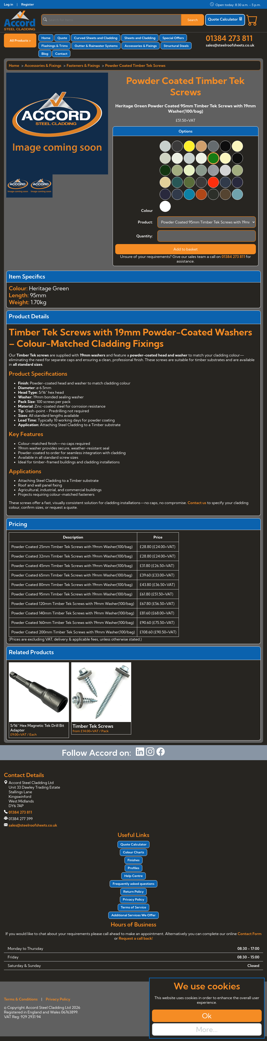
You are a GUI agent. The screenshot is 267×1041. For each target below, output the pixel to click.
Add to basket (186, 249)
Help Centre (133, 876)
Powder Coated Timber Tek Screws (135, 65)
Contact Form (249, 933)
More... (206, 1029)
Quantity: (144, 236)
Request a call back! (136, 938)
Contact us (197, 502)
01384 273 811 (229, 38)
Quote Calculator (225, 19)
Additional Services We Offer (133, 915)
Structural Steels (176, 46)
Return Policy (133, 891)
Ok (207, 1015)
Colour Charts (133, 852)
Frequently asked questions (133, 884)
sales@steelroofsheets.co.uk (230, 45)
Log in (8, 4)
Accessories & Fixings (140, 46)
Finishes (133, 860)
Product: (145, 222)
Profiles (133, 868)
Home (45, 38)
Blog (44, 54)
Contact (61, 54)
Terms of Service (133, 907)
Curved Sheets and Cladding (95, 38)
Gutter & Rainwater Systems (96, 46)
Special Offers (173, 38)
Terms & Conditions (20, 999)
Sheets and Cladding (139, 38)
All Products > (20, 40)
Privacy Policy (133, 899)
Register (27, 4)
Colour (147, 210)
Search (192, 20)
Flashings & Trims (54, 46)
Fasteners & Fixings (83, 65)
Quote (62, 38)
